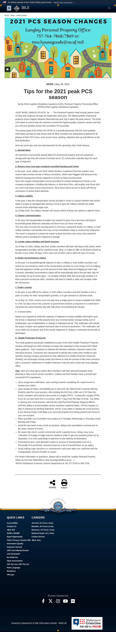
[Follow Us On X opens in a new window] (50, 602)
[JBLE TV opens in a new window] (65, 602)
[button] (64, 2)
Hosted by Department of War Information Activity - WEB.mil (39, 623)
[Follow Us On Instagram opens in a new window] (58, 602)
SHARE (52, 484)
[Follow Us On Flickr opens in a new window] (73, 602)
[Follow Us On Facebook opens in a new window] (43, 602)
